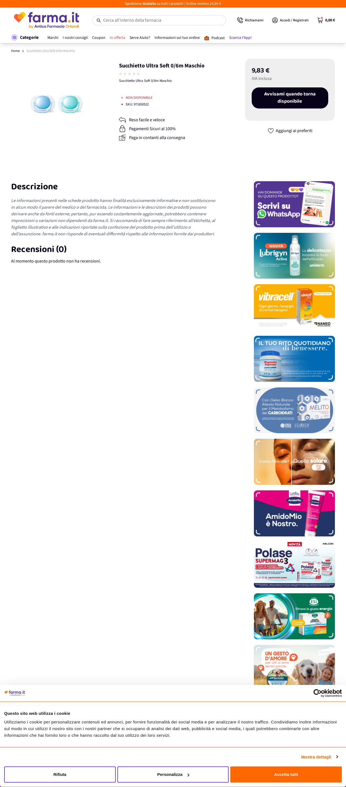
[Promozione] (294, 204)
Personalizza (173, 774)
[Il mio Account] (290, 20)
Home (15, 51)
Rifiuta (59, 774)
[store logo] (46, 20)
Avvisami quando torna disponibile (290, 98)
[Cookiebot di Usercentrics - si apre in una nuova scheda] (317, 693)
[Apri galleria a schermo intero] (56, 104)
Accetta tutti (286, 774)
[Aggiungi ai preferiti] (289, 130)
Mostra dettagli (316, 757)
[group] (130, 74)
